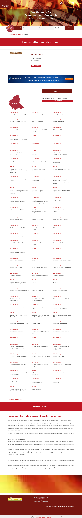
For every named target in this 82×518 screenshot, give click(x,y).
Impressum (71, 506)
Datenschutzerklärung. (40, 517)
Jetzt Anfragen (26, 27)
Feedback (48, 506)
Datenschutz (54, 506)
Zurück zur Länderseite (15, 399)
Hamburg (20, 34)
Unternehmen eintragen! (57, 100)
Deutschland (13, 34)
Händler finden (69, 27)
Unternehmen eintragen (37, 27)
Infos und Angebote (36, 65)
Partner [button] (48, 27)
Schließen (49, 517)
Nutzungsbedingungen (63, 506)
